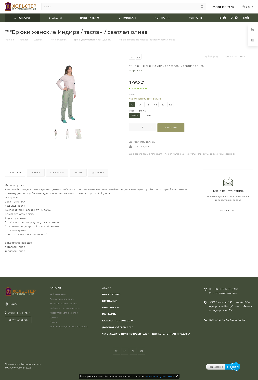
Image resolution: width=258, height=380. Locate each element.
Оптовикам (110, 307)
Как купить (57, 172)
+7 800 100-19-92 (222, 7)
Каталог (56, 287)
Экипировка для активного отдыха (69, 326)
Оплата (78, 172)
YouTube (124, 351)
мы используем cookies (160, 376)
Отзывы (35, 172)
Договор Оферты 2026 (117, 327)
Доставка (98, 172)
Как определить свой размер (145, 98)
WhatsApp (141, 351)
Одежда (54, 317)
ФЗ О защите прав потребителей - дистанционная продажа (146, 333)
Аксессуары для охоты (62, 299)
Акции (107, 287)
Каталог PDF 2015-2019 (117, 320)
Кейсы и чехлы (58, 294)
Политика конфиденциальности (23, 364)
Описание (15, 172)
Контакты (109, 314)
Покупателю (111, 294)
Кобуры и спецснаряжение (65, 308)
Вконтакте (116, 351)
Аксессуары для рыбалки (64, 312)
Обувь (53, 322)
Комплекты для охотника (63, 303)
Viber (133, 351)
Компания (109, 301)
